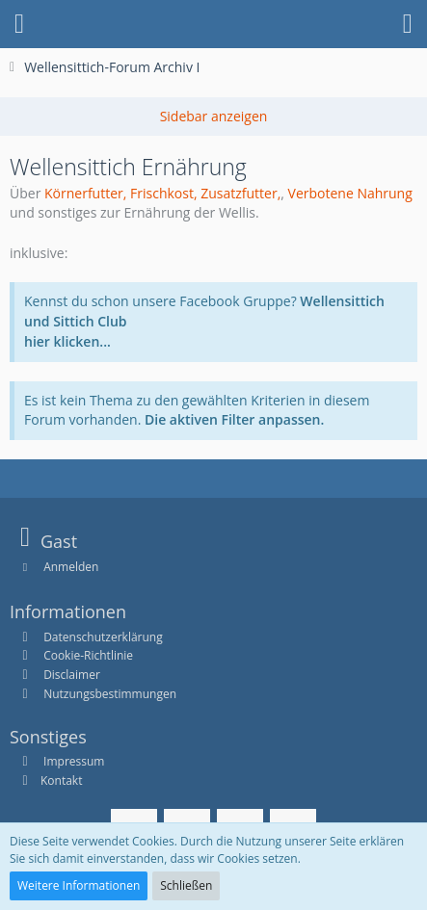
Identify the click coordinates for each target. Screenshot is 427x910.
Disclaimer (71, 674)
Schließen (186, 885)
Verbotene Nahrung (350, 193)
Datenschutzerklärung (103, 637)
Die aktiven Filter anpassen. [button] (234, 419)
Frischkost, (164, 193)
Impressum (72, 761)
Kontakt (61, 780)
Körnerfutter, (85, 193)
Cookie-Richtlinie (88, 655)
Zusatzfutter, (240, 193)
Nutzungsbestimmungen (109, 694)
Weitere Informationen (78, 885)
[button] (19, 24)
